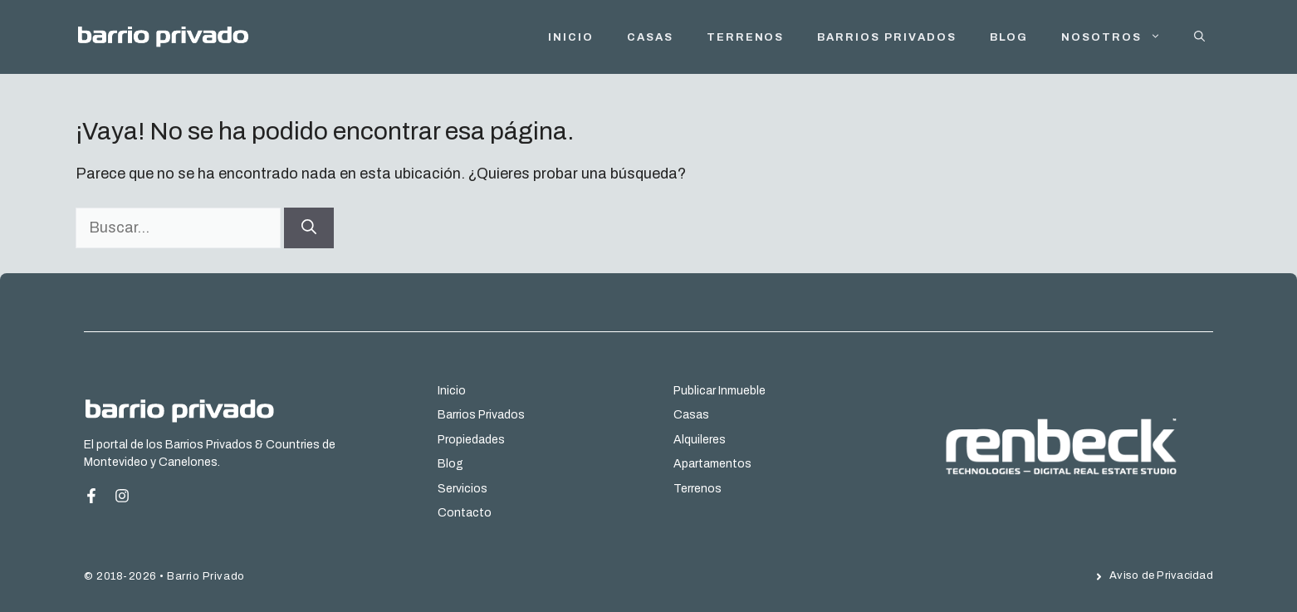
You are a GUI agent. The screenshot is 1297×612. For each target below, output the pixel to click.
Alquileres (699, 439)
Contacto (465, 513)
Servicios (462, 488)
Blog (1009, 37)
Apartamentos (712, 464)
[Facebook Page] (97, 495)
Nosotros (1119, 37)
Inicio (452, 390)
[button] (1199, 37)
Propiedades (471, 439)
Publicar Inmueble (719, 390)
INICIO (571, 37)
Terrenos (746, 37)
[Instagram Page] (122, 495)
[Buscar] (309, 228)
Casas (650, 37)
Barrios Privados (886, 37)
